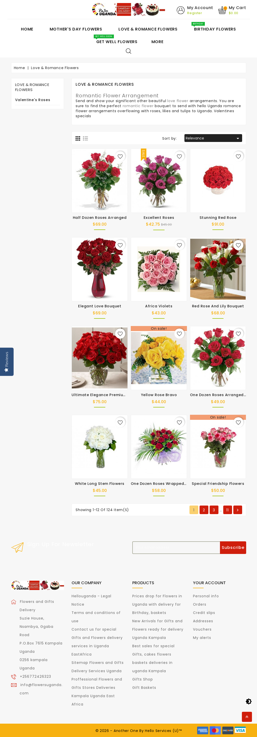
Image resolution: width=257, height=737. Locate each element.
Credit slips (204, 612)
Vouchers (202, 629)
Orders (199, 604)
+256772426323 (35, 676)
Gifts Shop (142, 679)
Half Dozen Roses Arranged (100, 217)
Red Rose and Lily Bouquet (218, 306)
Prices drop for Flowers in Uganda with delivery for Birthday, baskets (157, 604)
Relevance (213, 138)
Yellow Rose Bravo (159, 394)
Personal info (206, 595)
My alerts (202, 637)
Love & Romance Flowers (32, 87)
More (157, 42)
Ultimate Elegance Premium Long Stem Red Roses (121, 394)
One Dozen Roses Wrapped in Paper (166, 483)
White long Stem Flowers (99, 483)
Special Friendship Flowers (218, 483)
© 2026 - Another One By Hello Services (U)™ (138, 730)
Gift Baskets (144, 687)
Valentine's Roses (32, 99)
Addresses (203, 620)
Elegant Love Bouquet (99, 306)
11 (227, 510)
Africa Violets (158, 306)
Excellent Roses (159, 217)
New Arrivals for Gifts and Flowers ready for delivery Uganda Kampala (157, 629)
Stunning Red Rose (218, 217)
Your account (209, 583)
